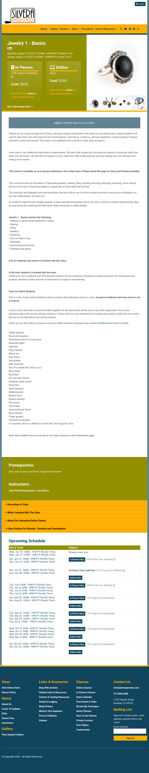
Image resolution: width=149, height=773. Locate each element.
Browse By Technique (87, 706)
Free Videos (82, 725)
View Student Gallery (13, 734)
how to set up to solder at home (55, 323)
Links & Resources (105, 29)
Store (74, 29)
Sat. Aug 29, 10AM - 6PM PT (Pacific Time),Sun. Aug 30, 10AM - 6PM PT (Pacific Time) (32, 599)
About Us (6, 704)
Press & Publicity (48, 715)
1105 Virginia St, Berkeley (110, 570)
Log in (57, 122)
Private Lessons (84, 720)
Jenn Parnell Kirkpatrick (21, 490)
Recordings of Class (18, 504)
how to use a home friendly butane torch (98, 323)
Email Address (129, 729)
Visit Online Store (11, 687)
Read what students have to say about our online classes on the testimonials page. (52, 435)
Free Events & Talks (86, 701)
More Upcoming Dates (20, 106)
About (43, 29)
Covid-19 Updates (11, 708)
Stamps (43, 720)
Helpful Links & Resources (52, 692)
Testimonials (83, 729)
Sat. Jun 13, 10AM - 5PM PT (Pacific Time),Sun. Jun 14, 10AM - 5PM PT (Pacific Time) (32, 560)
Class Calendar (84, 697)
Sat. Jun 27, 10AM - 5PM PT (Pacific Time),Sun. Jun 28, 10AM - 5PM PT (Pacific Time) (32, 571)
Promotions (87, 29)
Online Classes (84, 687)
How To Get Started (86, 715)
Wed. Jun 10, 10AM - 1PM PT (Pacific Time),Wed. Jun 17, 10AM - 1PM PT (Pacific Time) (32, 553)
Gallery (54, 29)
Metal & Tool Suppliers (51, 711)
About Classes (83, 711)
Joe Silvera (43, 490)
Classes (64, 29)
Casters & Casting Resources (54, 697)
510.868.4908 (120, 693)
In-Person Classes (85, 692)
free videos (29, 323)
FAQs (4, 713)
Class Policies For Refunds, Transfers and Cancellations (36, 528)
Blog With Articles (48, 687)
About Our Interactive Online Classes (26, 520)
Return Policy (9, 692)
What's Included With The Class (23, 512)
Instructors (7, 722)
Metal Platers (46, 706)
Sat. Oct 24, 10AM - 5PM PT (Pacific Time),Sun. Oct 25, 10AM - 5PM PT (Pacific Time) (32, 645)
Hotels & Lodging (48, 701)
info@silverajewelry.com (126, 687)
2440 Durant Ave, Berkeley (100, 559)
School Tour (8, 718)
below (31, 93)
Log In (140, 4)
